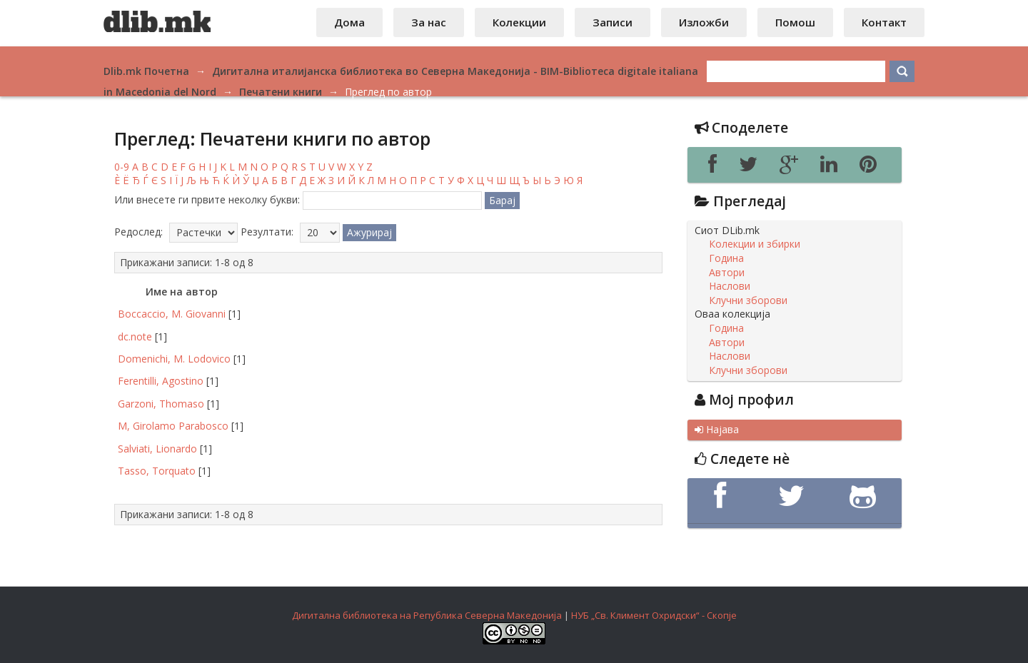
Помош (795, 22)
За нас (428, 22)
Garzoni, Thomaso (161, 403)
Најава (717, 430)
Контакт (884, 22)
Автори (727, 273)
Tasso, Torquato (157, 470)
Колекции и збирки (754, 244)
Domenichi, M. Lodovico (174, 358)
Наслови (729, 286)
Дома (349, 22)
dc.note (135, 336)
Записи (613, 22)
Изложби (704, 22)
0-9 (121, 166)
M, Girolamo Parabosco (173, 425)
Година (726, 258)
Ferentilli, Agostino (160, 381)
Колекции (519, 22)
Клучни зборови (748, 300)
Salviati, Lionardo (157, 448)
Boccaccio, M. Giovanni (172, 313)
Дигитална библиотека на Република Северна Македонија (427, 615)
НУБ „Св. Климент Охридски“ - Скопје (654, 615)
